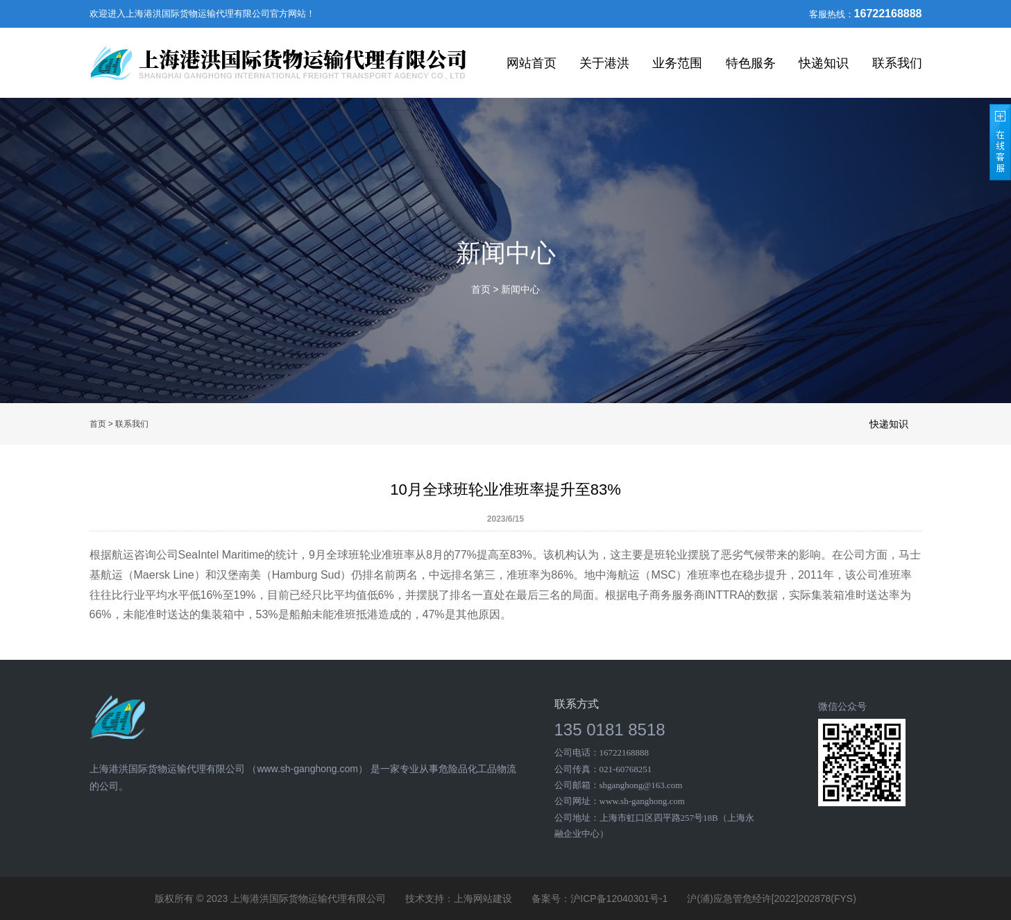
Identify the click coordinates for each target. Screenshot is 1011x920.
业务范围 (677, 63)
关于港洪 (604, 63)
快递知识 (824, 63)
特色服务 (751, 63)
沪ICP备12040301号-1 (619, 898)
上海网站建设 (483, 898)
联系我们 (897, 63)
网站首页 (532, 63)
